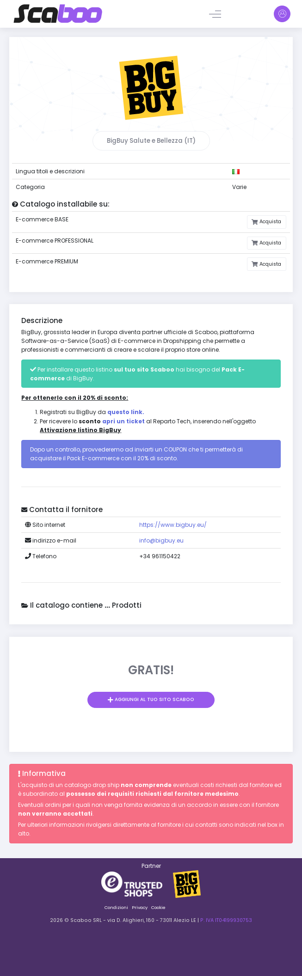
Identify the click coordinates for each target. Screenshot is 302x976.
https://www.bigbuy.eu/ (173, 525)
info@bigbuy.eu (161, 540)
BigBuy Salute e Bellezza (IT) (151, 140)
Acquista (269, 221)
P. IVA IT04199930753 (226, 920)
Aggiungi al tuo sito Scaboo (153, 699)
